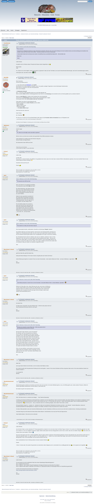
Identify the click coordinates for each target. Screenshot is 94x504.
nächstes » (90, 36)
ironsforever (7, 43)
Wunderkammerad (8, 381)
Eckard (6, 151)
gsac (5, 175)
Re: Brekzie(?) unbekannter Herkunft (26, 42)
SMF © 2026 (47, 499)
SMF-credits (42, 499)
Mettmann (6, 125)
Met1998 (6, 77)
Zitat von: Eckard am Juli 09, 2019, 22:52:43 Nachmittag (26, 46)
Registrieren (11, 1)
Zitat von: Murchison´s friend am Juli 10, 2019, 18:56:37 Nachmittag (28, 279)
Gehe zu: (68, 492)
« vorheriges (86, 36)
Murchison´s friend (9, 249)
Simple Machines (52, 499)
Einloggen (4, 1)
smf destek (49, 500)
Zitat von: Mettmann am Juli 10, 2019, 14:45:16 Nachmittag (26, 223)
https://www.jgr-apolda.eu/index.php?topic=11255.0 (26, 470)
